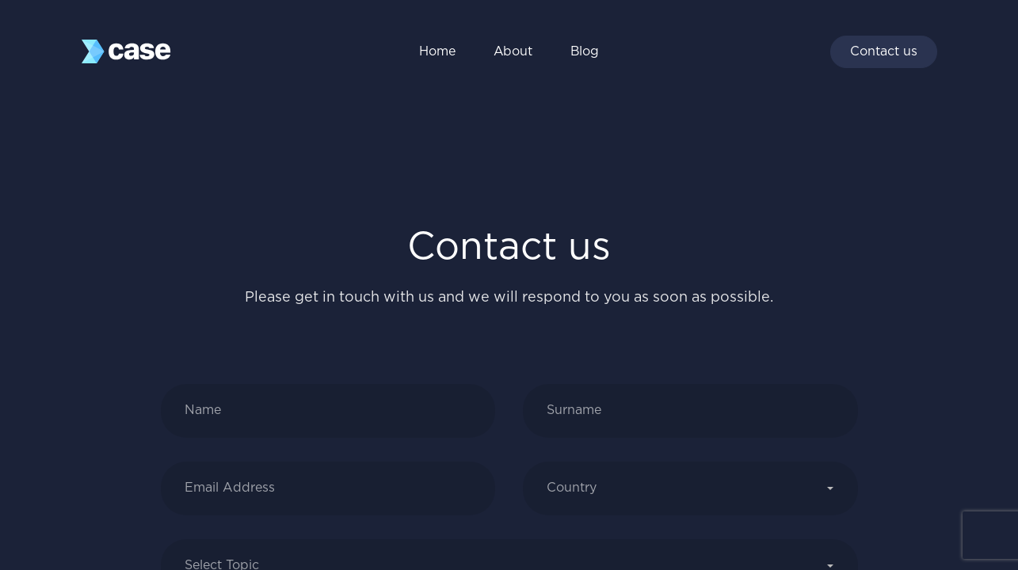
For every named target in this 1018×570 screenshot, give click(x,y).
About (513, 52)
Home (437, 52)
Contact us (883, 52)
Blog (584, 52)
